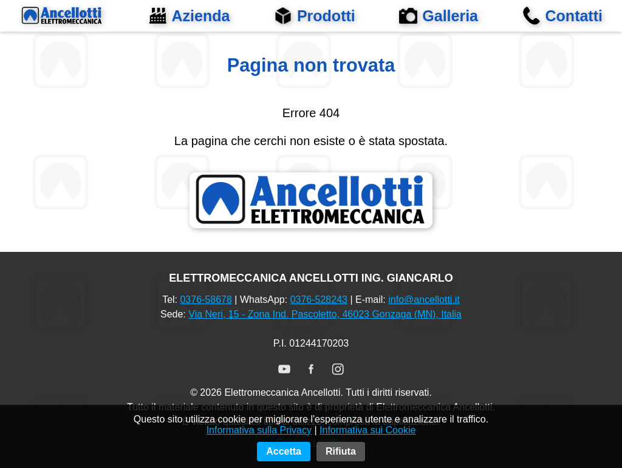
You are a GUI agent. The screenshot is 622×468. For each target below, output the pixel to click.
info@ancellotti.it (424, 299)
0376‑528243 (318, 299)
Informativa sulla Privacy (259, 449)
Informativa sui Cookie (367, 449)
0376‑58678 (205, 299)
